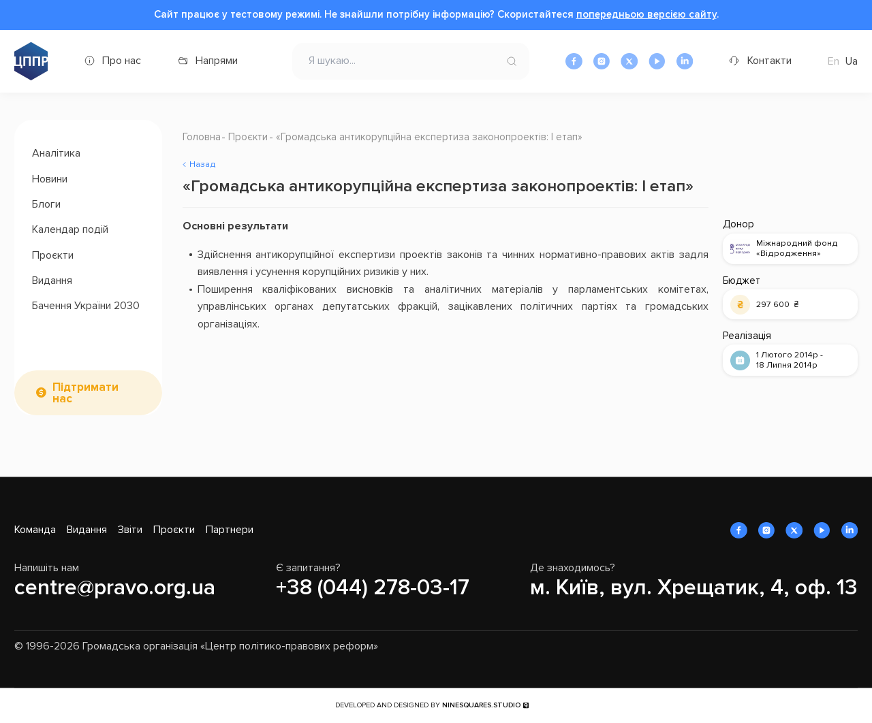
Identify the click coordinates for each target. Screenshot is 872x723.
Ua (851, 61)
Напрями (217, 60)
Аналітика (56, 153)
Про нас (121, 60)
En (833, 61)
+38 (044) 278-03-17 (372, 588)
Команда (35, 529)
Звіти (130, 529)
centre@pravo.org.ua (114, 588)
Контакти (769, 60)
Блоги (46, 204)
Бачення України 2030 (86, 305)
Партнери (229, 529)
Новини (49, 179)
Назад (202, 164)
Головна (202, 137)
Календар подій (70, 229)
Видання (52, 280)
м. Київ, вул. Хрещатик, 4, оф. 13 (694, 588)
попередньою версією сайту (646, 14)
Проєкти (53, 255)
